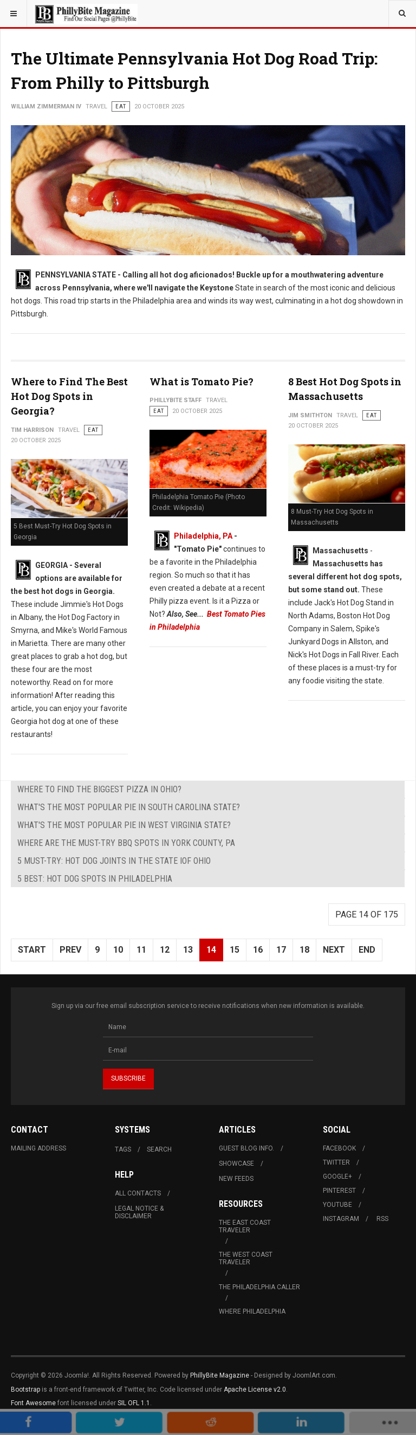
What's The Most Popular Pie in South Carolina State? (128, 807)
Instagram (341, 1219)
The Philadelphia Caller (259, 1287)
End (367, 950)
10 (118, 950)
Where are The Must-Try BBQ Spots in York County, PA (126, 843)
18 (304, 950)
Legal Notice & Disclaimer (139, 1212)
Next (334, 950)
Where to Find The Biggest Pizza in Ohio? (99, 789)
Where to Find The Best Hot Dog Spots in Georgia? (69, 396)
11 (141, 950)
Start (32, 950)
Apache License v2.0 (255, 1389)
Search (159, 1149)
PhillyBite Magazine (219, 1375)
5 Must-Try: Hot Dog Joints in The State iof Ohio (114, 861)
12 (165, 950)
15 (234, 950)
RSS (382, 1219)
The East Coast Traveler (245, 1226)
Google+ (337, 1176)
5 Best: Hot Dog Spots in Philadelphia (94, 879)
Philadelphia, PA (203, 536)
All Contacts (138, 1193)
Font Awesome (33, 1403)
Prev (70, 950)
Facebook (339, 1148)
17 (281, 950)
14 (211, 950)
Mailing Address (38, 1148)
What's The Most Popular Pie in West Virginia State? (124, 825)
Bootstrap (25, 1389)
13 (188, 950)
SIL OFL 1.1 (134, 1403)
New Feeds (236, 1178)
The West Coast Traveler (245, 1258)
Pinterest (339, 1190)
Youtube (337, 1204)
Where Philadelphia (252, 1311)
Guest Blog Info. (246, 1148)
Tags (123, 1149)
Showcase (236, 1163)
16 (258, 950)
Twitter (336, 1162)
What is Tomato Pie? (201, 381)
